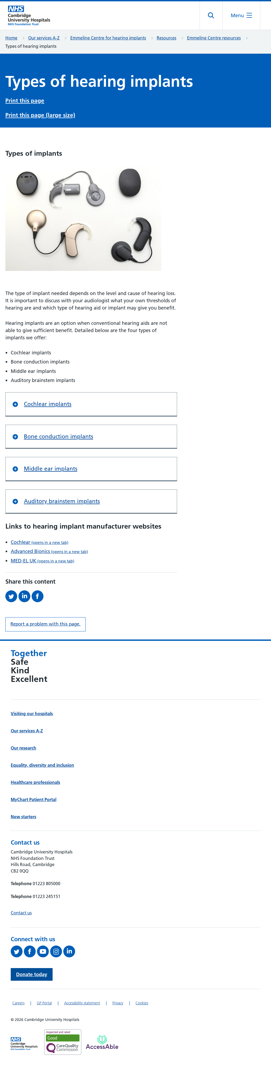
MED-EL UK (42, 561)
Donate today (31, 975)
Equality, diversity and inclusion (42, 765)
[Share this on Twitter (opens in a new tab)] (12, 596)
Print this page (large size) (40, 115)
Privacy (117, 1003)
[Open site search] (211, 16)
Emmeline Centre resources (214, 38)
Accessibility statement (82, 1003)
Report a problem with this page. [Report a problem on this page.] (45, 624)
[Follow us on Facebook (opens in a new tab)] (30, 952)
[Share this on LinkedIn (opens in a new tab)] (25, 596)
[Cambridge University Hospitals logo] (32, 15)
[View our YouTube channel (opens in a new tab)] (43, 952)
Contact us (21, 913)
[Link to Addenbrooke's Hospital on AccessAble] (102, 1042)
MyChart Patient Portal (33, 799)
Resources (166, 38)
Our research (23, 748)
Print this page (24, 101)
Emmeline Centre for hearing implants (108, 38)
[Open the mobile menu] (241, 15)
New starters (23, 817)
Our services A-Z (44, 38)
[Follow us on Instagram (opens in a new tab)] (56, 952)
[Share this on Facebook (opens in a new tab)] (38, 596)
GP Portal (44, 1003)
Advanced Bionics (49, 552)
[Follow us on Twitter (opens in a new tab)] (17, 952)
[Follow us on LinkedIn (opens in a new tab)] (69, 952)
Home (11, 38)
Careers (18, 1003)
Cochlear (39, 542)
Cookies (142, 1003)
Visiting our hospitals (32, 714)
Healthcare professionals (35, 782)
